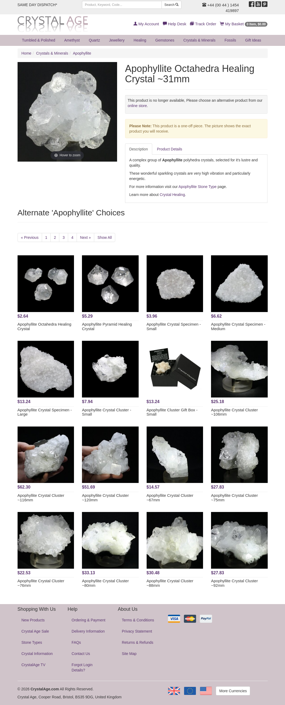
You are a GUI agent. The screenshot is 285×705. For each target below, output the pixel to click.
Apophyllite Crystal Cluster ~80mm (105, 583)
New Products (33, 620)
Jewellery (117, 40)
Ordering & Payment (88, 620)
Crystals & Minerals (199, 40)
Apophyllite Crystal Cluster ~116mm (41, 497)
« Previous (30, 237)
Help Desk (174, 24)
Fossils (230, 40)
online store (137, 106)
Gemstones (165, 40)
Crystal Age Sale (35, 631)
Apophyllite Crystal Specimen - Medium (238, 326)
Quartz (94, 40)
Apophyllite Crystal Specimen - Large (45, 412)
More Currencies (233, 691)
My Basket (244, 24)
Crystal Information (37, 653)
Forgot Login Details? (82, 667)
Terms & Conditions (138, 620)
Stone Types (32, 642)
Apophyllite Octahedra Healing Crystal (45, 326)
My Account (146, 24)
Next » (85, 237)
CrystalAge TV (34, 665)
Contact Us (81, 653)
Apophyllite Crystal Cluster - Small (106, 412)
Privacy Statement (137, 631)
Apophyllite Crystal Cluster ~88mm (170, 583)
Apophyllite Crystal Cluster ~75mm (234, 497)
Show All (104, 237)
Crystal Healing (172, 194)
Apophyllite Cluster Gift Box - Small (172, 412)
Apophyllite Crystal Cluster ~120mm (105, 497)
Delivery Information (88, 631)
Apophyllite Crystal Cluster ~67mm (170, 497)
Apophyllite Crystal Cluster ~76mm (41, 583)
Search (171, 5)
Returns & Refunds (137, 642)
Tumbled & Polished (38, 40)
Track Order (203, 24)
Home (26, 53)
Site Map (129, 653)
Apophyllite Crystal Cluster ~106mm (234, 412)
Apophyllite (82, 53)
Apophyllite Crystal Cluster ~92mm (234, 583)
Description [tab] (138, 149)
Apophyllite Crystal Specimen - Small (174, 326)
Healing (140, 40)
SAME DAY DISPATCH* (37, 5)
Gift (253, 40)
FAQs (76, 642)
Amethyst (72, 40)
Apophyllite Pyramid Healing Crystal (107, 326)
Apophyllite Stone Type (198, 187)
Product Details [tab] (169, 149)
